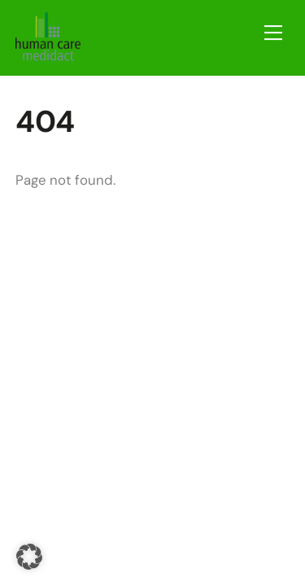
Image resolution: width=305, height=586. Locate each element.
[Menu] (273, 32)
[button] (29, 556)
